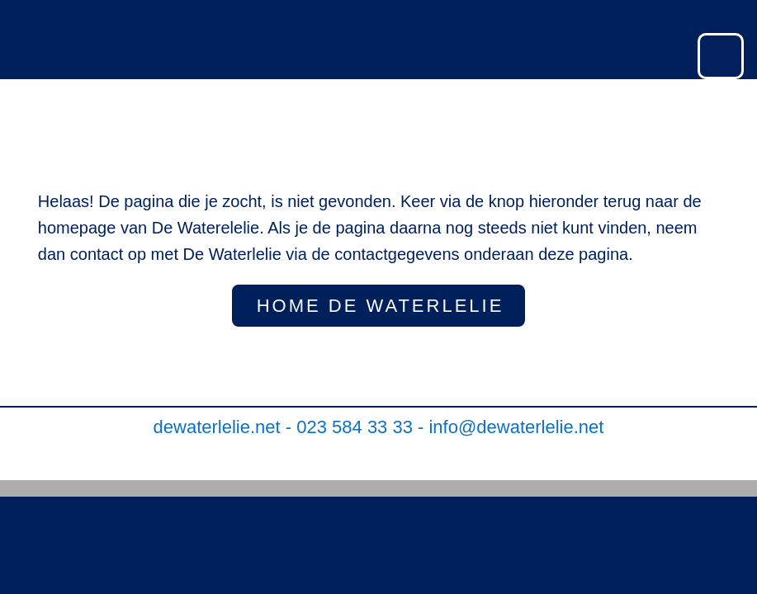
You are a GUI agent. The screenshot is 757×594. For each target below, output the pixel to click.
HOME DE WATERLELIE (380, 305)
